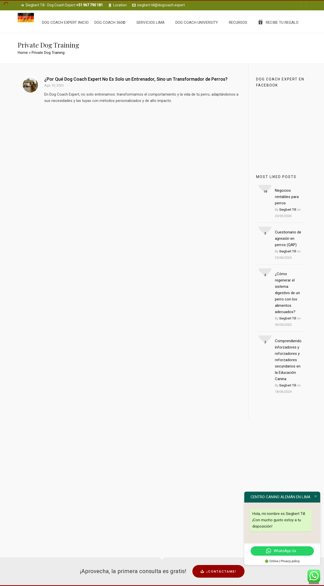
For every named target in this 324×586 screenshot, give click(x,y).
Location (117, 5)
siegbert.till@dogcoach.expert (158, 5)
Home (23, 52)
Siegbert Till (287, 209)
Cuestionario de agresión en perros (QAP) (288, 238)
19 (265, 191)
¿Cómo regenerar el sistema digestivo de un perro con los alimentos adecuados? (287, 293)
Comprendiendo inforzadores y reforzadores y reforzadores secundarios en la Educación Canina (288, 360)
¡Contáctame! (218, 571)
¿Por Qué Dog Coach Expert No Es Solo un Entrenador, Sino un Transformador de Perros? (136, 79)
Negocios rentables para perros (287, 196)
